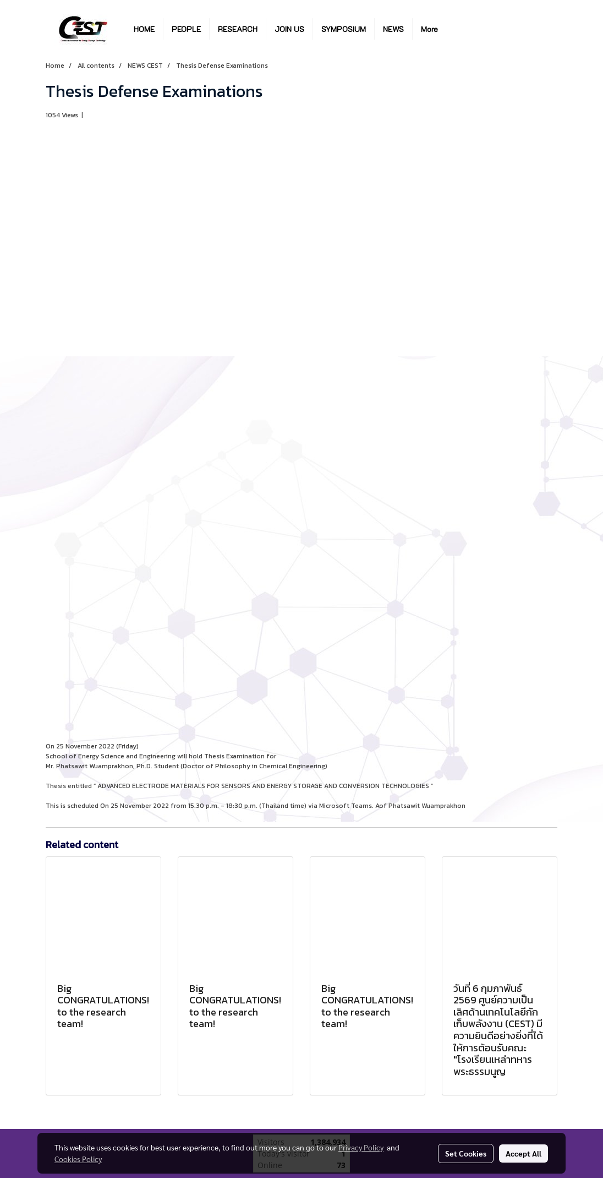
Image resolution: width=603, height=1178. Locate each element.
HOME (144, 29)
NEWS (393, 29)
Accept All (523, 1153)
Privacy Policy (360, 1147)
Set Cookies (465, 1153)
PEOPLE (186, 29)
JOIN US (289, 29)
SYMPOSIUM (343, 29)
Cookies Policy (78, 1159)
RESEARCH (237, 29)
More (429, 29)
